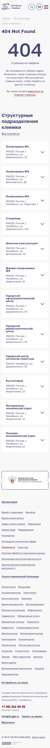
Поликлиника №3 (22, 200)
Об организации (22, 18)
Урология (38, 657)
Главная (6, 18)
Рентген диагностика (29, 645)
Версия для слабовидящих (39, 7)
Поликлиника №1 (22, 152)
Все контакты (11, 133)
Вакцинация (24, 587)
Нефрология (8, 627)
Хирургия (39, 668)
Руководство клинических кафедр (19, 541)
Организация (9, 501)
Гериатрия (26, 598)
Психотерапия (9, 639)
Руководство (8, 535)
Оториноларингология (28, 627)
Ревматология (9, 645)
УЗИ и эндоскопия (22, 657)
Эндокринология (10, 674)
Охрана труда (8, 530)
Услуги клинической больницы (20, 576)
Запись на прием (32, 716)
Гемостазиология (10, 598)
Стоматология (22, 651)
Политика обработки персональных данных (23, 553)
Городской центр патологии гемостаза (22, 361)
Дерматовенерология (12, 604)
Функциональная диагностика (17, 668)
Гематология (29, 592)
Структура (23, 547)
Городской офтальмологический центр (22, 303)
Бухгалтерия (22, 386)
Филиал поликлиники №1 (22, 275)
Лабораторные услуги (28, 616)
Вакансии (30, 512)
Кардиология (8, 616)
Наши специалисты (11, 23)
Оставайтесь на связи (15, 682)
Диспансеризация (35, 604)
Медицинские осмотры (13, 622)
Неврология (33, 622)
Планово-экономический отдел (22, 440)
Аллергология (9, 587)
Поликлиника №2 (22, 177)
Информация (34, 524)
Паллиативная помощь (31, 633)
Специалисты (8, 547)
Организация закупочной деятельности (21, 559)
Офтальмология (9, 633)
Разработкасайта (17, 743)
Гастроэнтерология (11, 592)
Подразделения (26, 530)
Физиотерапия (9, 662)
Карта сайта (38, 737)
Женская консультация (22, 248)
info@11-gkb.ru (10, 716)
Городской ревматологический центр (22, 333)
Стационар (22, 223)
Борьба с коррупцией (12, 512)
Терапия (6, 657)
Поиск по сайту (31, 7)
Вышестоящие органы (13, 518)
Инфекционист (35, 610)
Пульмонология (26, 639)
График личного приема (13, 524)
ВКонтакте (8, 722)
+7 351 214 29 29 (13, 706)
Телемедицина (39, 651)
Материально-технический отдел (22, 412)
